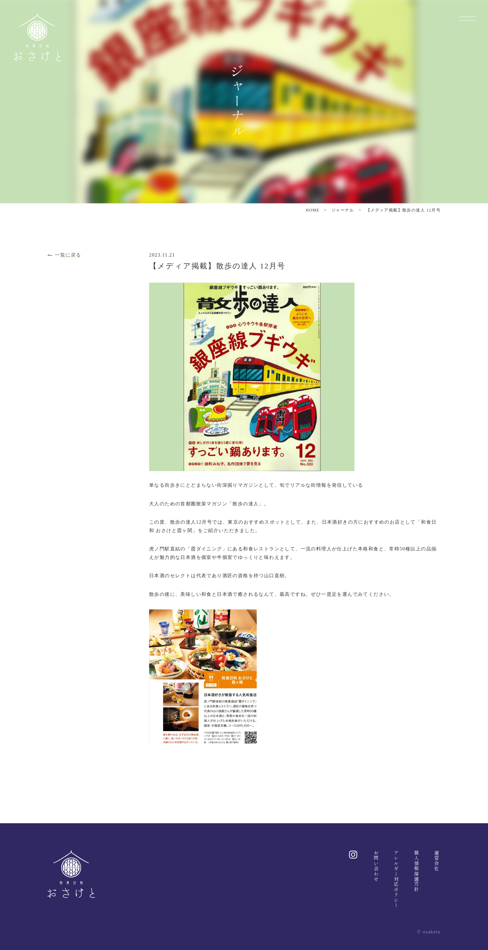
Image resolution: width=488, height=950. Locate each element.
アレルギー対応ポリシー (396, 879)
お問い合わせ (376, 866)
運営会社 (436, 860)
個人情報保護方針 (416, 871)
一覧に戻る (64, 255)
